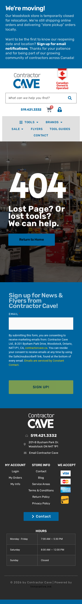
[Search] (69, 98)
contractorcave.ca (36, 348)
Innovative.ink (41, 586)
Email (14, 314)
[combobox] (34, 98)
